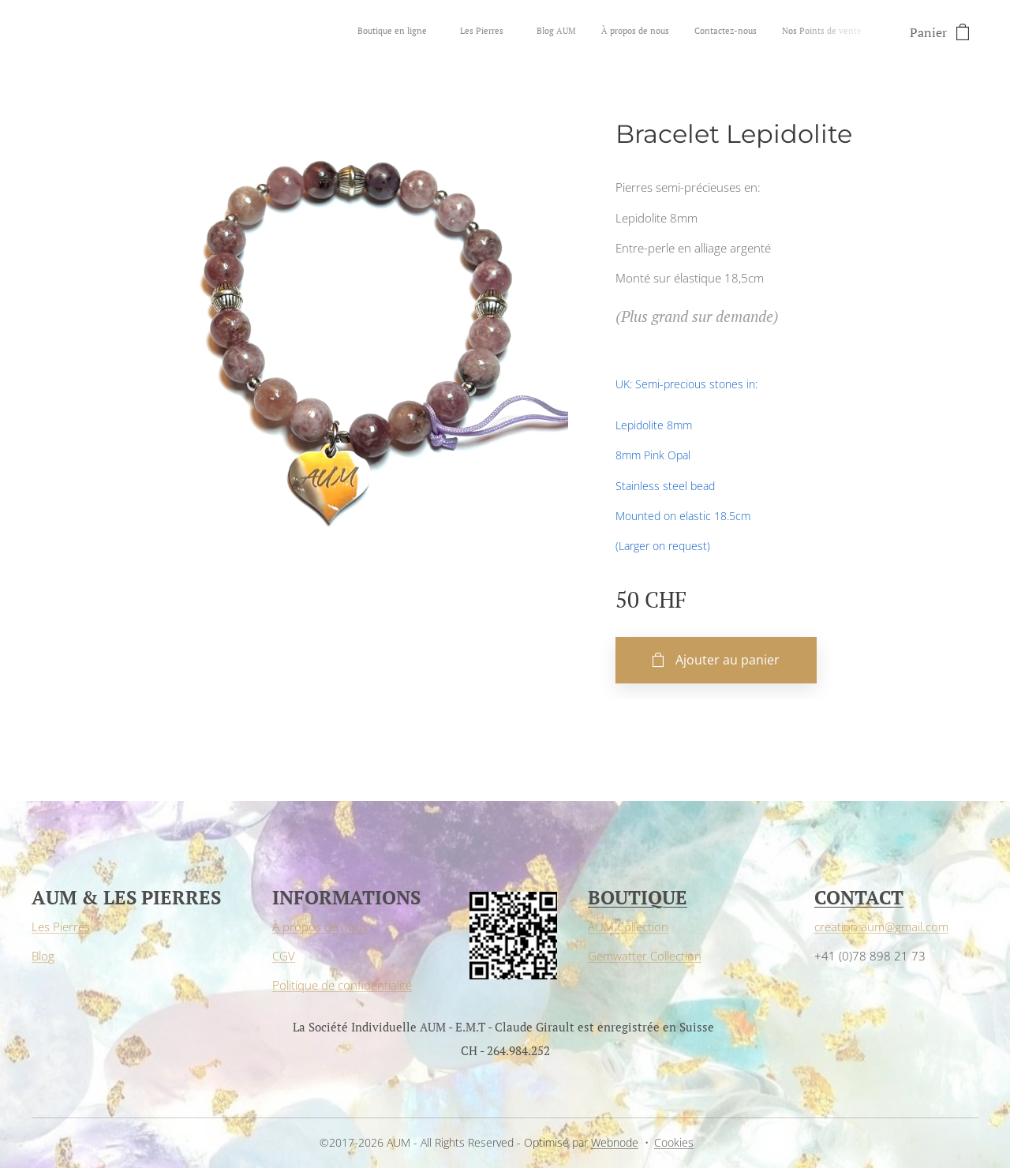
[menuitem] (728, 32)
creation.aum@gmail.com (881, 927)
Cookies (674, 1142)
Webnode (614, 1142)
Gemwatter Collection (644, 956)
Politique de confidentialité (342, 985)
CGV (283, 956)
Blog (43, 956)
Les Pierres (61, 927)
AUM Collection (628, 927)
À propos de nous (320, 927)
